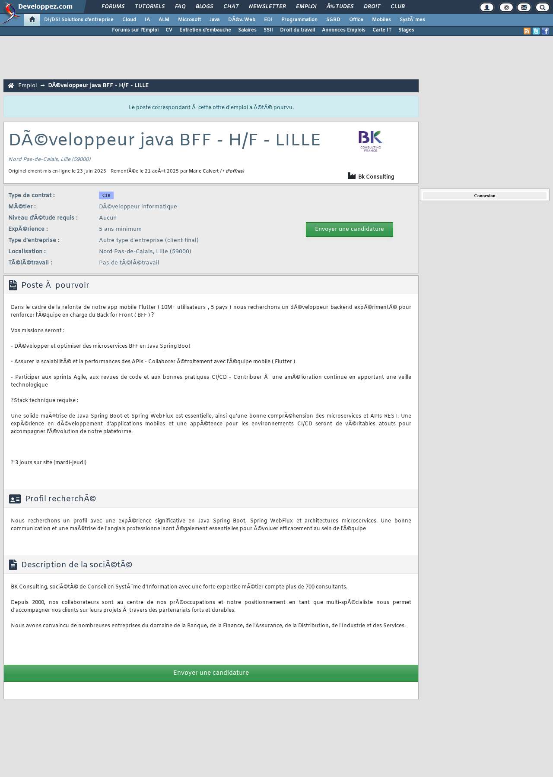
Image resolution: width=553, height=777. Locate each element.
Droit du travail (297, 30)
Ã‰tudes (340, 6)
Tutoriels (149, 6)
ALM (164, 20)
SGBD (333, 20)
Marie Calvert (204, 171)
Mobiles (381, 20)
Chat (230, 6)
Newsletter (267, 6)
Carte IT (381, 30)
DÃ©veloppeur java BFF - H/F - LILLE (98, 85)
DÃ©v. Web (241, 20)
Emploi (306, 6)
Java (214, 20)
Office (356, 20)
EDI (268, 20)
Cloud (129, 20)
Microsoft (189, 20)
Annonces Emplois (343, 30)
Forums (113, 6)
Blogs (204, 6)
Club (397, 6)
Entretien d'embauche (205, 30)
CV (168, 30)
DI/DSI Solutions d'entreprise (79, 20)
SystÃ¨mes (412, 20)
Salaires (247, 30)
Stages (406, 30)
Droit (372, 6)
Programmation (299, 20)
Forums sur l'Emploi (135, 30)
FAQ (180, 6)
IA (147, 20)
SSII (268, 30)
